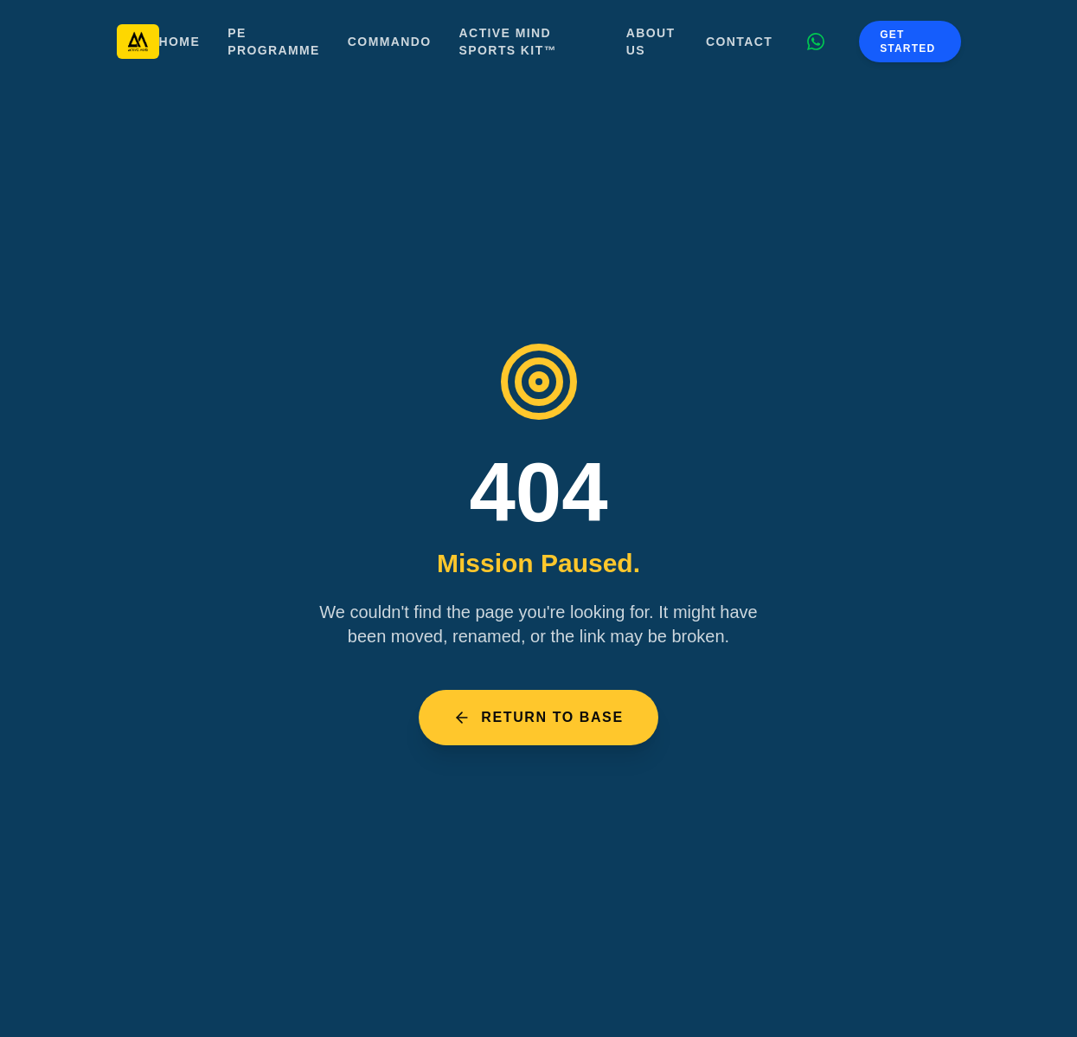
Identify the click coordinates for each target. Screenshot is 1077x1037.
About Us (651, 41)
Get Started (907, 42)
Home (180, 41)
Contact (739, 41)
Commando (390, 41)
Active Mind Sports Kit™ (508, 41)
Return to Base (538, 717)
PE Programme (274, 41)
